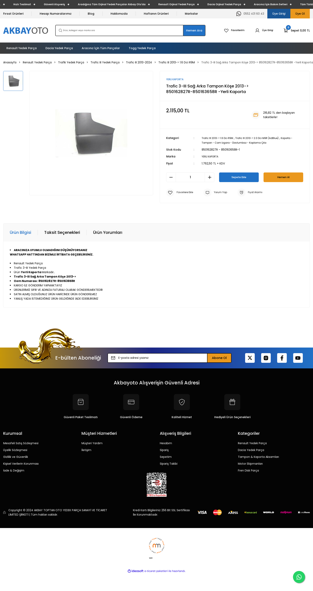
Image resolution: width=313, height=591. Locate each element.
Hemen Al (283, 177)
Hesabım (166, 443)
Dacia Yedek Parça (251, 450)
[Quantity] (190, 177)
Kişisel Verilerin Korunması (21, 463)
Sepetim (166, 457)
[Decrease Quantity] (171, 177)
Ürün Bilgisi (20, 232)
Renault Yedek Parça (252, 443)
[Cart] (297, 30)
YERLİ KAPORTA (212, 156)
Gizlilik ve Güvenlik (15, 457)
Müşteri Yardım (92, 443)
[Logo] (26, 30)
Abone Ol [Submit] (219, 357)
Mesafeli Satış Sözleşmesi (20, 443)
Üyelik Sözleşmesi (15, 450)
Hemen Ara (194, 30)
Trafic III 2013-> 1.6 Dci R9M (220, 138)
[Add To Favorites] (181, 192)
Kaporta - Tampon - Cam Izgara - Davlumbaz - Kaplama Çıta (245, 143)
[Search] (130, 30)
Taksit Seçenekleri (62, 232)
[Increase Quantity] (209, 177)
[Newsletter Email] (169, 358)
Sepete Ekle (239, 177)
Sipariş (164, 450)
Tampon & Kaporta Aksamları (258, 457)
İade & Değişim (13, 470)
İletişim (86, 450)
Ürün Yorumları (107, 232)
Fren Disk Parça (248, 470)
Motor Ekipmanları (250, 463)
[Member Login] (263, 30)
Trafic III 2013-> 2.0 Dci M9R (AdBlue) (265, 138)
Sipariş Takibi (168, 463)
